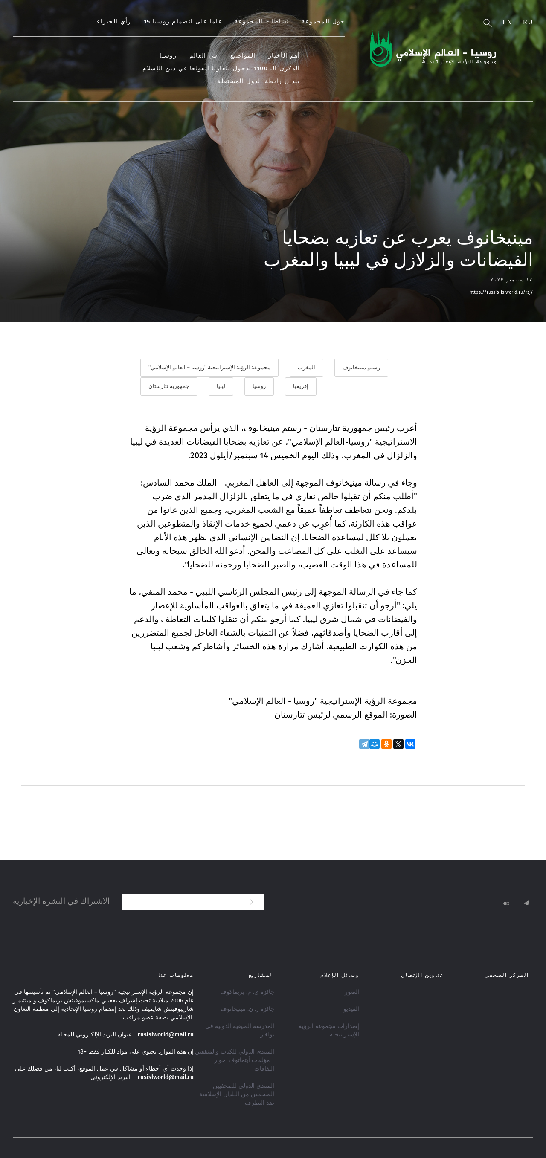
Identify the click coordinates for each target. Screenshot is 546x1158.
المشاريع (261, 974)
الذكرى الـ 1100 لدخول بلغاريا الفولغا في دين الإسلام (256, 69)
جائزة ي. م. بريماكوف (247, 991)
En (507, 22)
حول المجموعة (358, 22)
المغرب (306, 368)
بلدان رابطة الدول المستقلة (123, 69)
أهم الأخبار (319, 56)
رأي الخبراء (149, 22)
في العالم (238, 56)
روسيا (203, 56)
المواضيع (277, 56)
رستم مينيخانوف (361, 368)
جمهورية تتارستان (168, 386)
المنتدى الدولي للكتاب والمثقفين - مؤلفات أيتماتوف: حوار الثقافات (234, 1059)
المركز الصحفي (507, 974)
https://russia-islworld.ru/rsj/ (501, 292)
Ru (528, 22)
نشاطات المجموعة (297, 22)
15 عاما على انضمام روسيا (217, 22)
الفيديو (351, 1008)
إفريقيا (300, 386)
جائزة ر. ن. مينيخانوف (247, 1008)
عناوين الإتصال (422, 974)
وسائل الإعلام (339, 974)
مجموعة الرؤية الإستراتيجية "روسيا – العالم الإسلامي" (209, 368)
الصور (352, 991)
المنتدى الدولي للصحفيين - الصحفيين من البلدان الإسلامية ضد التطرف (236, 1093)
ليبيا (221, 386)
